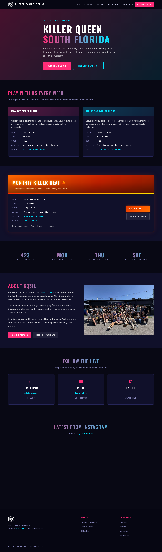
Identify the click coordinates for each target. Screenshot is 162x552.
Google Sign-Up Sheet (34, 216)
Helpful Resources (45, 335)
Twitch (123, 527)
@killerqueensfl (86, 433)
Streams (88, 4)
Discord (123, 522)
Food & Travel (113, 4)
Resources (128, 4)
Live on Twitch (30, 220)
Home (77, 4)
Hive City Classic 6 (88, 65)
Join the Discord (57, 65)
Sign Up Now (135, 208)
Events (99, 4)
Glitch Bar (47, 292)
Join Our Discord (144, 4)
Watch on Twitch (138, 216)
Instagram (124, 531)
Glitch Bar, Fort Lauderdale (35, 149)
